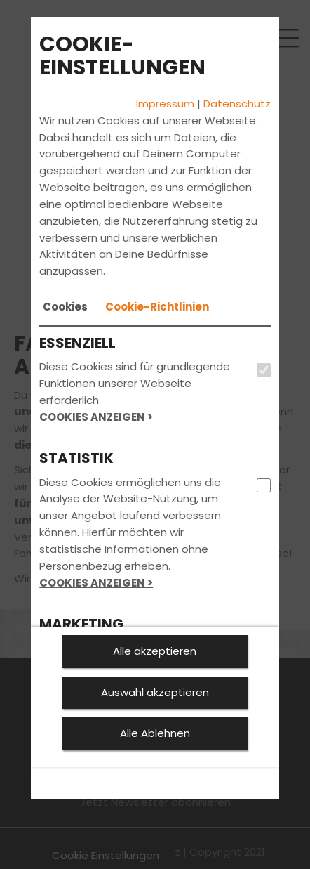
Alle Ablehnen (155, 733)
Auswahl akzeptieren (155, 692)
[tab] (65, 307)
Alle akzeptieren (154, 650)
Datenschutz (237, 103)
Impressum (165, 103)
